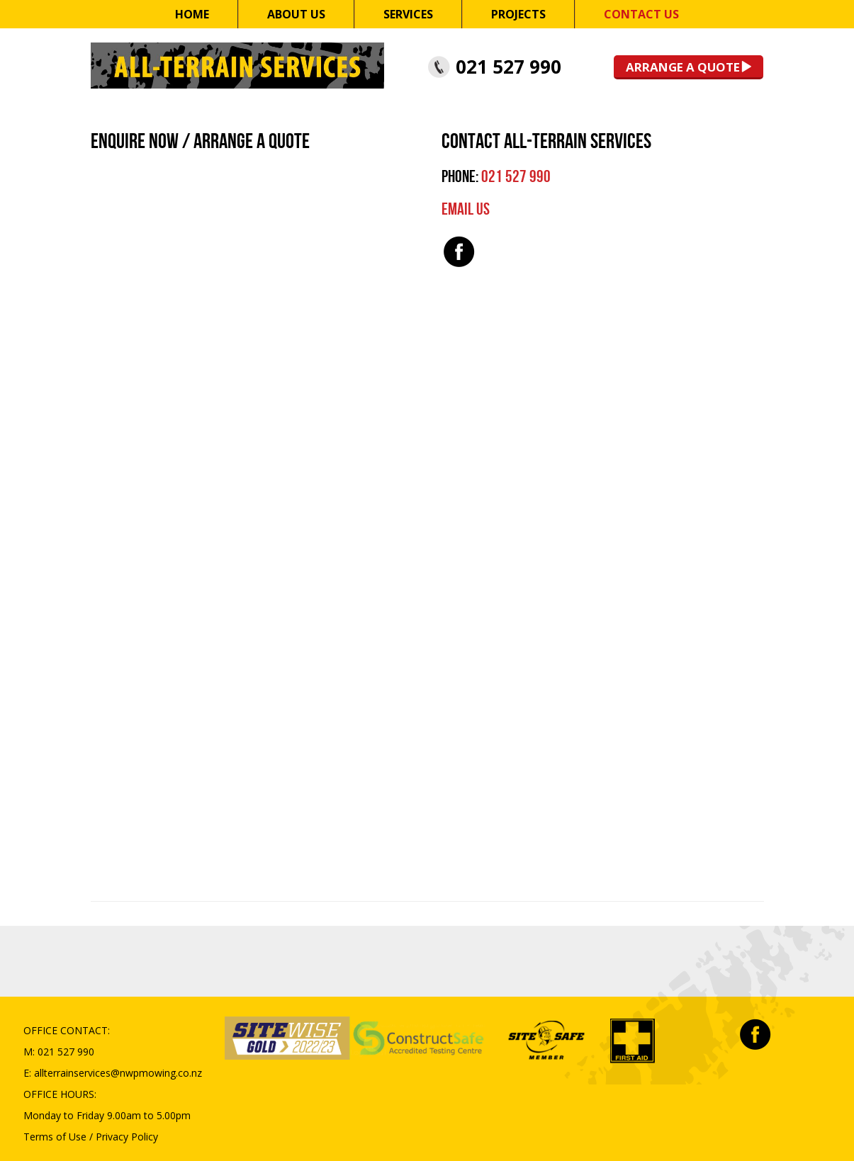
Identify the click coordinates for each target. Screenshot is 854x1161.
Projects (518, 14)
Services (408, 14)
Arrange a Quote (683, 67)
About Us (296, 14)
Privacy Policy (127, 1136)
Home (192, 14)
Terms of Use (54, 1136)
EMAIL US (466, 209)
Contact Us (641, 14)
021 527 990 (508, 66)
